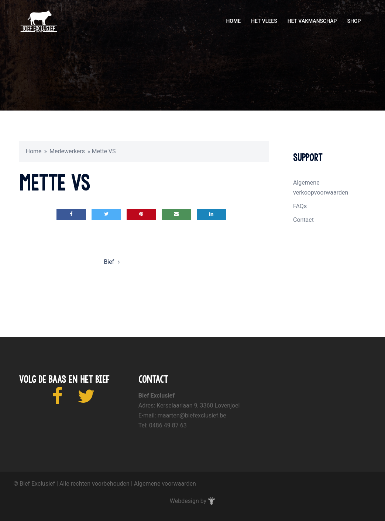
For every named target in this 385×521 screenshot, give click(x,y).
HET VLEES (264, 21)
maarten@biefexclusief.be (192, 415)
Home (34, 151)
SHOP (354, 21)
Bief (109, 261)
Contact (303, 219)
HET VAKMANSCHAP (312, 21)
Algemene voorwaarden (165, 483)
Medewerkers (67, 151)
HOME (233, 21)
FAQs (300, 206)
